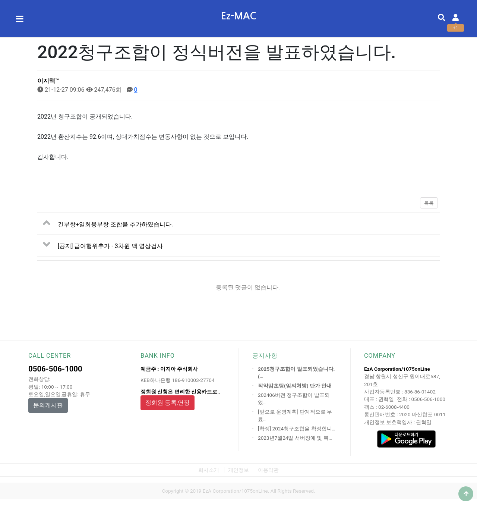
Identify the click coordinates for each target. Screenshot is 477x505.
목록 (429, 203)
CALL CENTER (49, 355)
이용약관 (268, 470)
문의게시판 (48, 405)
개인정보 (238, 470)
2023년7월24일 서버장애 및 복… (295, 438)
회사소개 (208, 470)
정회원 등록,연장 (167, 402)
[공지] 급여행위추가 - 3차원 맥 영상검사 (110, 246)
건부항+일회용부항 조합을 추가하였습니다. (115, 224)
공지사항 (265, 355)
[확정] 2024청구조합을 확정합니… (296, 429)
